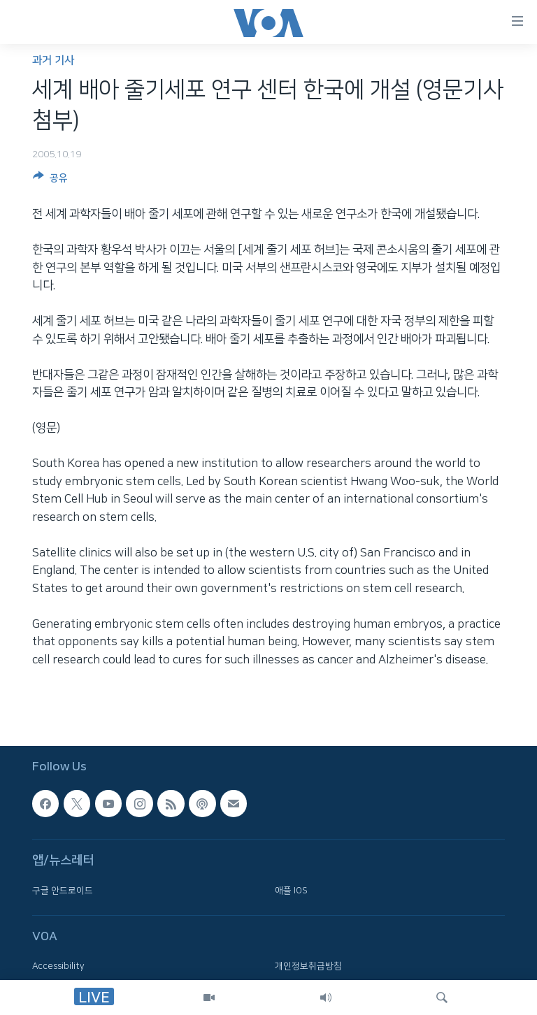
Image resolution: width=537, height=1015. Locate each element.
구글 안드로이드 (62, 890)
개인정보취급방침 (308, 966)
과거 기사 (53, 60)
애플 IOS (291, 890)
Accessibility (58, 966)
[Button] (50, 180)
